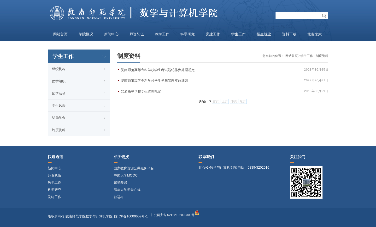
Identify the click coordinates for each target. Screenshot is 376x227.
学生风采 (58, 105)
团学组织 (58, 81)
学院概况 (86, 34)
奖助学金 (58, 118)
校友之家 (314, 34)
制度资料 (58, 130)
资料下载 (289, 34)
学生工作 (238, 34)
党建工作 (213, 34)
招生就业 (264, 34)
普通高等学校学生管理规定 (141, 91)
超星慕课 (120, 182)
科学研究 (187, 34)
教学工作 (162, 34)
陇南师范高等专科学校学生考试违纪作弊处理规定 (158, 70)
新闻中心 (111, 34)
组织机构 (58, 69)
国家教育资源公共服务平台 (134, 168)
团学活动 (58, 93)
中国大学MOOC (126, 175)
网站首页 (60, 34)
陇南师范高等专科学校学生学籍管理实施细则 (154, 81)
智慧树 (119, 197)
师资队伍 (136, 34)
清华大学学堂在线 (127, 190)
